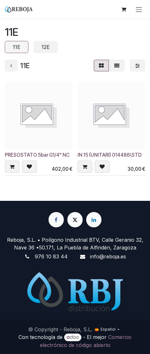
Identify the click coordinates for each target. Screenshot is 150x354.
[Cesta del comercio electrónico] (123, 9)
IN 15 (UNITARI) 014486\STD (110, 155)
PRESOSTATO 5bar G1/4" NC (37, 155)
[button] (12, 167)
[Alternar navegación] (138, 9)
